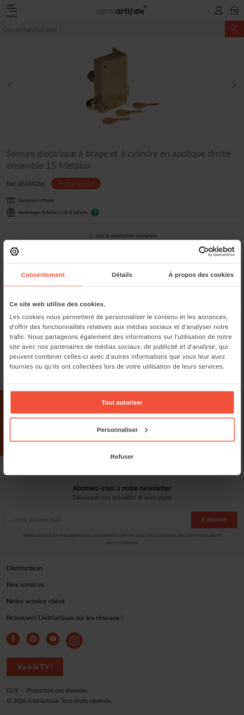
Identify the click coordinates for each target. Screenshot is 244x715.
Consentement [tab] (42, 274)
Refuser (122, 456)
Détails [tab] (122, 274)
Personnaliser (122, 429)
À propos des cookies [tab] (201, 274)
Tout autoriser (122, 402)
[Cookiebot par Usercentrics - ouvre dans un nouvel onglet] (198, 251)
